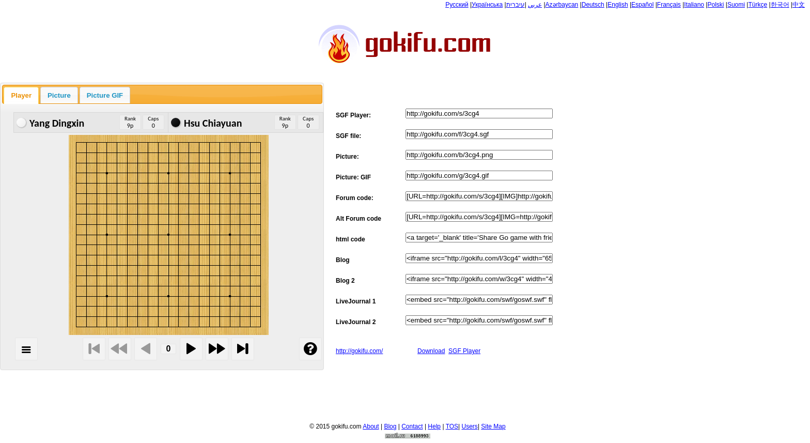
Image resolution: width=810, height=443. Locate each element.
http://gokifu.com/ (359, 351)
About (371, 426)
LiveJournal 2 (356, 322)
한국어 (780, 4)
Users (470, 426)
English (618, 4)
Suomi (736, 4)
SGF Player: (353, 115)
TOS (452, 426)
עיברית (515, 4)
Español (642, 4)
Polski (715, 4)
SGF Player (464, 351)
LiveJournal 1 (356, 301)
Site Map (493, 426)
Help (434, 426)
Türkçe (757, 4)
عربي (535, 4)
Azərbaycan (562, 4)
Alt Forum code (358, 218)
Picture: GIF (353, 177)
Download (431, 351)
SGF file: (348, 136)
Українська (487, 4)
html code (350, 239)
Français (669, 4)
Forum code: (354, 198)
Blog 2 (345, 280)
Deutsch (593, 4)
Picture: (347, 156)
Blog (343, 260)
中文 (798, 4)
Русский (457, 4)
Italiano (694, 4)
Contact (412, 426)
